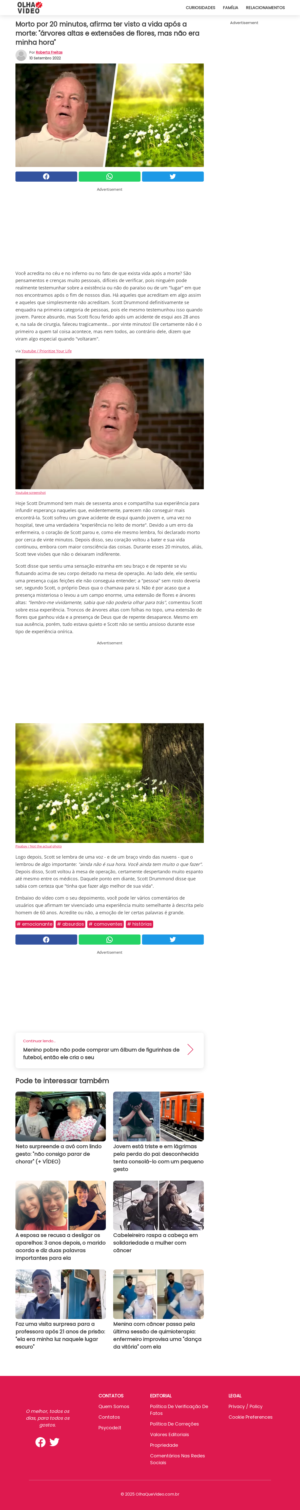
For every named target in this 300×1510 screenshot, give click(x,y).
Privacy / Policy (246, 1406)
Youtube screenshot (30, 492)
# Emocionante (34, 924)
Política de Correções (174, 1424)
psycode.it (109, 1427)
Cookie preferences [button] (251, 1417)
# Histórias (139, 924)
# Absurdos (70, 924)
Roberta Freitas (49, 52)
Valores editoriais (169, 1434)
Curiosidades (200, 8)
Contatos (109, 1417)
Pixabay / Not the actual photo (38, 846)
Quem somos (113, 1406)
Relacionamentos (265, 8)
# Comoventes (106, 924)
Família (230, 8)
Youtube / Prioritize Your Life (47, 350)
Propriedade (164, 1445)
